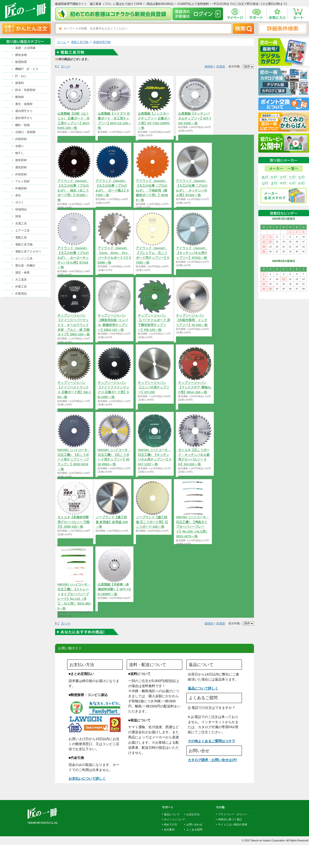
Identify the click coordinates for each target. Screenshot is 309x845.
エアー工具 (22, 230)
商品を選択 (74, 138)
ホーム (62, 42)
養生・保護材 (24, 104)
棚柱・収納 (22, 125)
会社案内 (169, 829)
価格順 (208, 66)
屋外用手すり (24, 118)
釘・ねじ (21, 76)
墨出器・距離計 (25, 265)
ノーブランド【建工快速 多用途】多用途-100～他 (112, 521)
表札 (18, 195)
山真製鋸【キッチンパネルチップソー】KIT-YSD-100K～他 (194, 118)
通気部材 (21, 167)
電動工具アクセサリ (28, 251)
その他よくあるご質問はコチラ (211, 741)
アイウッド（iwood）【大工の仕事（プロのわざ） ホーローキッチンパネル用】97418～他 (73, 257)
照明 (18, 216)
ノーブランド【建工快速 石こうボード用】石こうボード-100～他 (152, 521)
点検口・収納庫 (25, 132)
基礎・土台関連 (25, 48)
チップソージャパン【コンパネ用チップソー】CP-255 (153, 387)
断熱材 (19, 97)
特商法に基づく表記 (230, 819)
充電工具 (21, 223)
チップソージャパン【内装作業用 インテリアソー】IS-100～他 (191, 320)
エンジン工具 (24, 258)
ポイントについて (174, 819)
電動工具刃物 (24, 244)
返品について (172, 814)
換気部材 (21, 160)
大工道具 (21, 279)
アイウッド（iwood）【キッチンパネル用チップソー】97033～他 (191, 252)
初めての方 (170, 824)
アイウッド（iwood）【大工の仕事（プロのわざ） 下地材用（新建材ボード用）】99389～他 (152, 190)
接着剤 (19, 83)
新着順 (220, 66)
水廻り (19, 146)
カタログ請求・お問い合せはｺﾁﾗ (212, 760)
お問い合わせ (194, 824)
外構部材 (21, 188)
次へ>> (65, 66)
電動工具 (21, 237)
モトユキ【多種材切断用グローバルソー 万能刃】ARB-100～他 (73, 521)
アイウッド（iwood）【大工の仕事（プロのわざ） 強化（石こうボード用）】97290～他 (73, 190)
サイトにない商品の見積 (232, 824)
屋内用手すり (24, 111)
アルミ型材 (22, 181)
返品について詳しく (203, 688)
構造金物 (21, 55)
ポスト (19, 202)
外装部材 (21, 174)
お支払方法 (193, 814)
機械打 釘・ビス (26, 69)
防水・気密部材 (25, 90)
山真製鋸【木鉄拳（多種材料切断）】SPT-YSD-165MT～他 (114, 589)
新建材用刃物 (102, 42)
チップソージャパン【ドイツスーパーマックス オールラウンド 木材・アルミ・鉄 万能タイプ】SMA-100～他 (73, 325)
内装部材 (21, 139)
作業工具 (21, 286)
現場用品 (21, 209)
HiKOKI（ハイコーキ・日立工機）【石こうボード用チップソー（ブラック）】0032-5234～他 (74, 459)
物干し (19, 153)
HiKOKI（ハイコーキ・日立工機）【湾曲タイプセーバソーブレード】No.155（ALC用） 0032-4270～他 (192, 526)
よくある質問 (194, 829)
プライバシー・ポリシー (232, 814)
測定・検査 (22, 272)
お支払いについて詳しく (87, 778)
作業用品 (21, 293)
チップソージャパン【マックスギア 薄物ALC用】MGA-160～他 (194, 387)
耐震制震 (21, 62)
